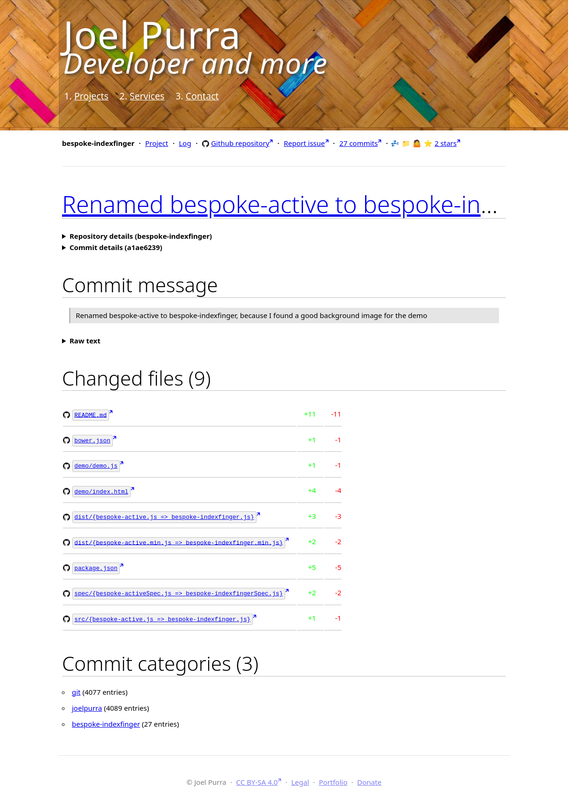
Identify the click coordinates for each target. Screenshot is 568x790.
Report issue (304, 143)
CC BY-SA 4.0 (257, 776)
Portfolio (333, 776)
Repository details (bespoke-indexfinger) (141, 236)
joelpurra (87, 701)
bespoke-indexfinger (106, 717)
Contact (202, 96)
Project (156, 143)
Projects (91, 96)
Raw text (85, 340)
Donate (369, 776)
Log (185, 143)
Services (147, 96)
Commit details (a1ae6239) (116, 247)
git (76, 686)
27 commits (358, 143)
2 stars (446, 143)
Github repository (240, 142)
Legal (300, 776)
